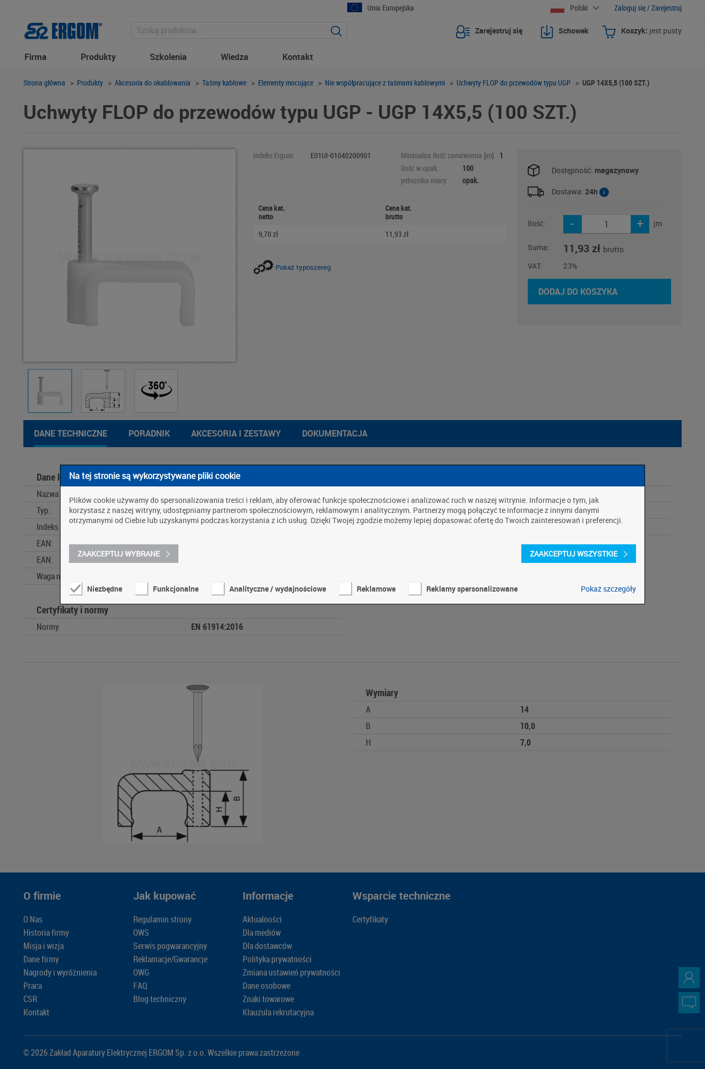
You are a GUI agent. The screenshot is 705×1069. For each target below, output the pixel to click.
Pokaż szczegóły (608, 589)
